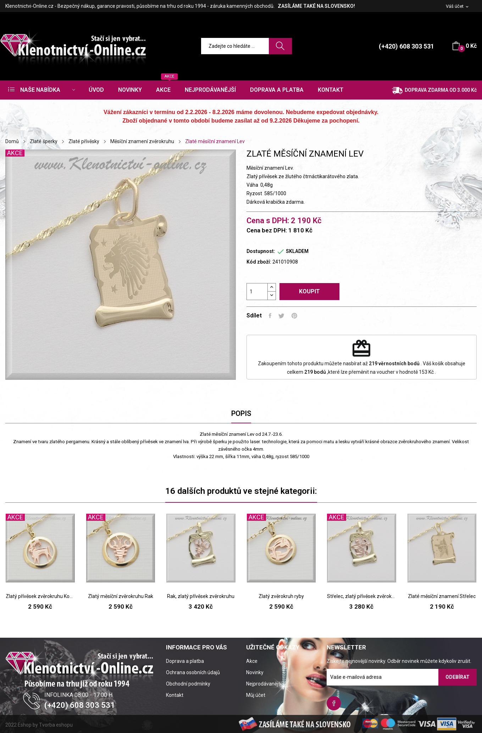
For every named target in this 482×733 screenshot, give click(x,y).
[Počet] (257, 291)
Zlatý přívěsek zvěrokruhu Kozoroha (40, 596)
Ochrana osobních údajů (193, 672)
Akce (251, 661)
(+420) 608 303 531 (406, 46)
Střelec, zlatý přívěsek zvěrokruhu (361, 596)
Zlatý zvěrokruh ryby (281, 596)
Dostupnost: (260, 251)
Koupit (309, 291)
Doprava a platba (185, 661)
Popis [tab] (241, 413)
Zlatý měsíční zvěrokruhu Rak (120, 596)
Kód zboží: (258, 262)
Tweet (281, 315)
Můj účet (255, 695)
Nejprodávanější (264, 684)
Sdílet (270, 315)
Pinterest (294, 315)
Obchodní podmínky (188, 684)
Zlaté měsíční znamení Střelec (442, 596)
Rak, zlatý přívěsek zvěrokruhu (200, 596)
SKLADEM (297, 251)
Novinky (255, 672)
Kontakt (174, 695)
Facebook (334, 703)
